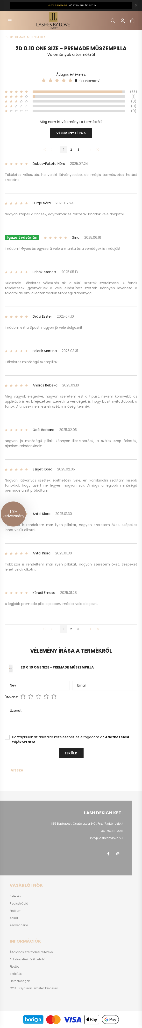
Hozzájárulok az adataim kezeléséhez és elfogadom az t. (70, 740)
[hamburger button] (9, 21)
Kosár (14, 918)
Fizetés (14, 966)
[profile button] (123, 21)
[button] (13, 514)
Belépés (15, 896)
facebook (108, 854)
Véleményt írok (71, 132)
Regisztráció (19, 903)
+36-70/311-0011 (111, 831)
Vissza (17, 770)
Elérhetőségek (20, 981)
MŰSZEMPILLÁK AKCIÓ (72, 5)
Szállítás (16, 974)
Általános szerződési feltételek (31, 952)
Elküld (71, 753)
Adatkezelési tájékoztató (27, 959)
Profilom (15, 910)
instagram (118, 854)
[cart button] (132, 21)
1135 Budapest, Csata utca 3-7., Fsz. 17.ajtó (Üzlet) (87, 824)
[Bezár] (136, 5)
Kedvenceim (19, 925)
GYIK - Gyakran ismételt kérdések (34, 988)
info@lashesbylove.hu (106, 838)
